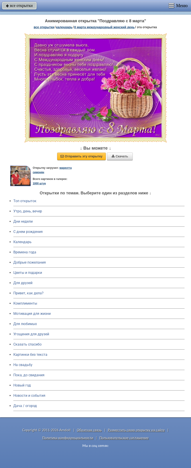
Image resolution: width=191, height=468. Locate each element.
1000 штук (39, 183)
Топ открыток (24, 201)
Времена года (24, 252)
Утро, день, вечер (27, 211)
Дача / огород (25, 406)
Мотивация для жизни (32, 313)
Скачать (120, 156)
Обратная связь (89, 430)
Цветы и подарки (27, 273)
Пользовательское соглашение (124, 437)
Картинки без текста (30, 354)
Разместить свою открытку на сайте (136, 430)
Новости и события (29, 395)
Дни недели (23, 221)
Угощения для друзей (31, 334)
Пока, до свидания (28, 375)
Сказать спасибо (27, 344)
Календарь (64, 27)
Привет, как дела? (28, 293)
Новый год (22, 385)
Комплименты (25, 303)
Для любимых (25, 324)
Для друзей (22, 283)
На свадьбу (22, 365)
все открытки (19, 5)
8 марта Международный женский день (104, 27)
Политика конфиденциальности (67, 437)
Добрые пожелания (29, 262)
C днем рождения (28, 232)
